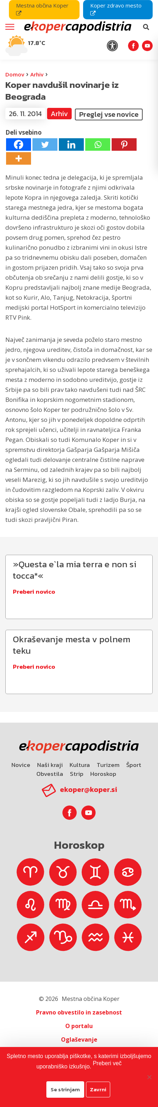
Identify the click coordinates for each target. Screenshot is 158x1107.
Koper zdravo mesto (116, 9)
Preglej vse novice (108, 114)
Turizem (108, 764)
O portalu (79, 1026)
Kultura (80, 764)
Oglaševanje (79, 1039)
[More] (18, 158)
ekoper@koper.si (88, 789)
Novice (20, 764)
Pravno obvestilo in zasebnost (79, 1012)
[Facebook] (18, 144)
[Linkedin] (71, 144)
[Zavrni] (149, 1077)
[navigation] (79, 30)
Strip (76, 773)
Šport (133, 764)
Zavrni (98, 1089)
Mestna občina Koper (42, 9)
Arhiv (37, 74)
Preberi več (107, 1063)
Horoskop (103, 773)
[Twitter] (44, 144)
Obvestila (49, 773)
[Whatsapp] (97, 144)
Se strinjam (65, 1089)
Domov (14, 74)
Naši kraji (50, 764)
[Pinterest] (124, 144)
